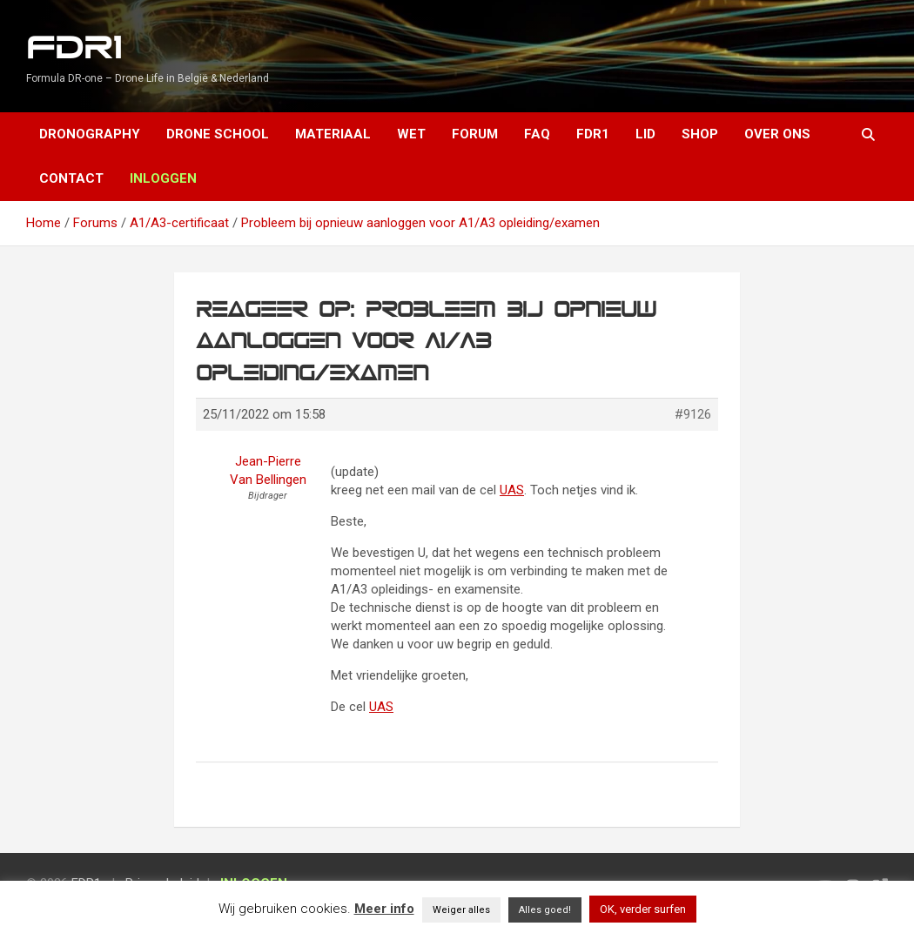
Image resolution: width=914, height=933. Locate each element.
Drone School (217, 134)
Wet (411, 134)
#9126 (693, 414)
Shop (700, 134)
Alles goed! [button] (545, 910)
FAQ (537, 134)
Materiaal (333, 134)
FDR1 (73, 48)
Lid (645, 134)
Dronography (89, 134)
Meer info (384, 908)
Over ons (777, 134)
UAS (512, 490)
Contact (71, 178)
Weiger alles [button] (461, 910)
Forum (475, 134)
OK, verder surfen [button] (643, 909)
